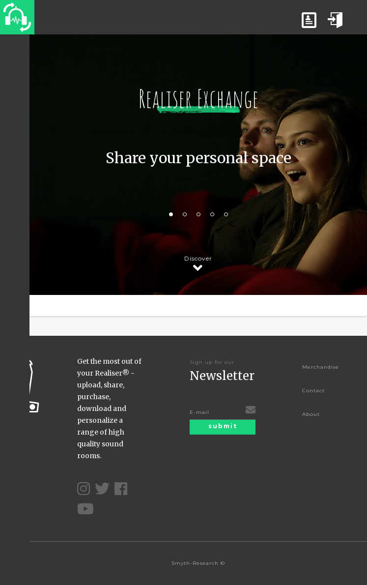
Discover (198, 260)
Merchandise (320, 367)
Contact (313, 390)
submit (222, 426)
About (311, 414)
